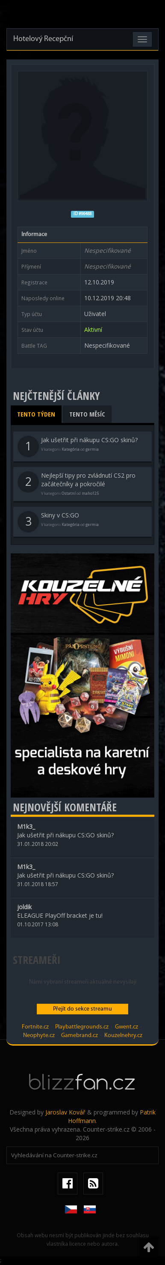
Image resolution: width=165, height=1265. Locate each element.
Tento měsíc (87, 414)
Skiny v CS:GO (58, 521)
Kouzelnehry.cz (123, 1035)
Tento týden (36, 414)
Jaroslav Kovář (65, 1112)
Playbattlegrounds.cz (82, 1027)
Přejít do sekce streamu (82, 1009)
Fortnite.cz (35, 1027)
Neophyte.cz (39, 1035)
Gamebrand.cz (79, 1035)
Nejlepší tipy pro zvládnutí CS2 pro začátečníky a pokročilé (77, 483)
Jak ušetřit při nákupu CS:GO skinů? (78, 446)
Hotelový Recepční (43, 39)
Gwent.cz (126, 1027)
